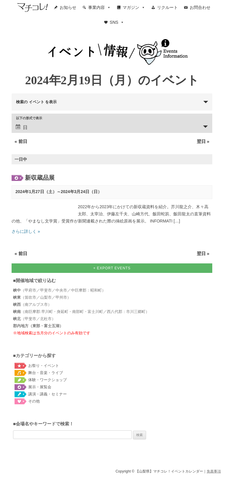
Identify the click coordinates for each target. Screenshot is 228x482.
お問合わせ (200, 7)
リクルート (167, 7)
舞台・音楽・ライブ (45, 372)
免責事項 (214, 471)
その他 (34, 401)
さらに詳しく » (26, 231)
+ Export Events (112, 268)
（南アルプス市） (32, 304)
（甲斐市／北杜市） (34, 318)
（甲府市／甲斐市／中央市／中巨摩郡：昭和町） (59, 290)
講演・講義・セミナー (47, 394)
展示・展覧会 (39, 387)
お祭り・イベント (43, 365)
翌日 (203, 141)
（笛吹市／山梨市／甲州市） (42, 297)
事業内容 (99, 7)
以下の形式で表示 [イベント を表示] (29, 118)
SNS (117, 22)
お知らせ (68, 7)
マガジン (134, 7)
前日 (21, 141)
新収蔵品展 (40, 177)
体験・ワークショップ (47, 380)
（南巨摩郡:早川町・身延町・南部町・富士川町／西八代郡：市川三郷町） (81, 311)
